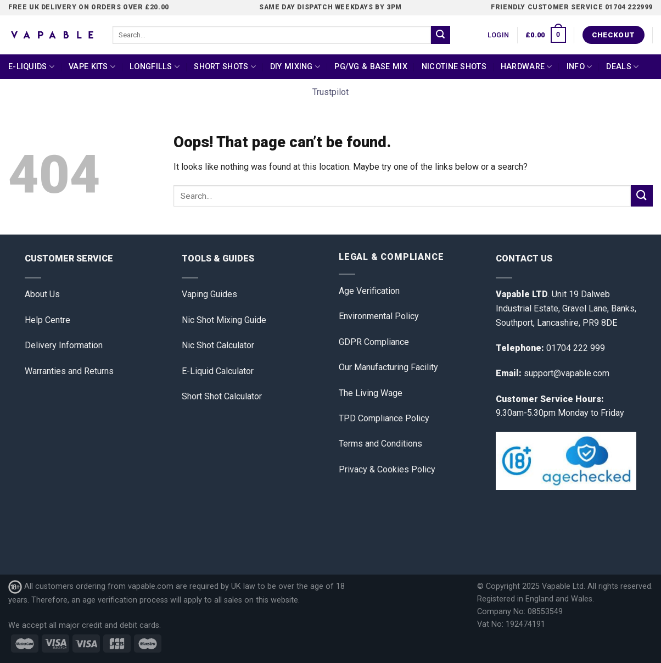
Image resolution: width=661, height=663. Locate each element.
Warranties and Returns (69, 371)
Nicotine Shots (454, 66)
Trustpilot (330, 92)
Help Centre (47, 320)
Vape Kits (92, 67)
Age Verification (369, 291)
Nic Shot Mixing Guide (224, 320)
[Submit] (440, 35)
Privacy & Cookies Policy (387, 469)
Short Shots (225, 67)
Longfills (155, 67)
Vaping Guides (209, 294)
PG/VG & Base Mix (370, 66)
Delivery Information (64, 345)
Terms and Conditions (380, 443)
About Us (42, 294)
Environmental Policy (379, 316)
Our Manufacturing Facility (388, 367)
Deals (622, 67)
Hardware (526, 67)
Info (579, 67)
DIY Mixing (295, 67)
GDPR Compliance (374, 342)
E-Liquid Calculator (218, 371)
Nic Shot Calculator (218, 345)
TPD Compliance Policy (384, 418)
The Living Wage (370, 393)
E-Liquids (31, 67)
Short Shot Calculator (222, 396)
